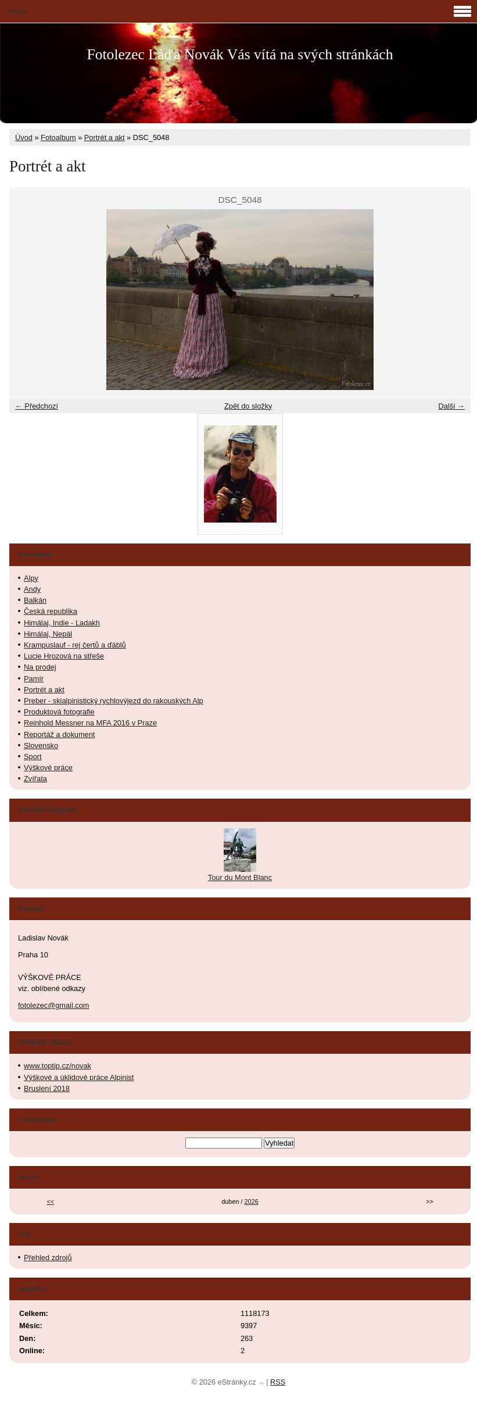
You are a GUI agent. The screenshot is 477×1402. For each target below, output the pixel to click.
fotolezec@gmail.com (53, 1005)
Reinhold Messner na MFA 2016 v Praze (90, 722)
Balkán (35, 600)
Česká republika (50, 611)
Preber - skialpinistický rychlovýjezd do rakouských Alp (113, 700)
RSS (277, 1382)
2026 (252, 1201)
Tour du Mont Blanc (240, 877)
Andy (32, 589)
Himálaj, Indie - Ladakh (62, 622)
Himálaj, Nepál (48, 634)
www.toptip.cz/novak (57, 1065)
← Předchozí (36, 406)
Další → (451, 406)
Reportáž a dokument (59, 734)
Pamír (34, 678)
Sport (33, 756)
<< (50, 1201)
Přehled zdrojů (48, 1257)
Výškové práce (48, 767)
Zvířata (35, 778)
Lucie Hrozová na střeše (64, 656)
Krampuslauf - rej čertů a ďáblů (75, 645)
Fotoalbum (58, 137)
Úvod (24, 137)
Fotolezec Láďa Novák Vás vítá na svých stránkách (240, 54)
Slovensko (41, 745)
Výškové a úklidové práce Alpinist (79, 1077)
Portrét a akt (104, 137)
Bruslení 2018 (47, 1088)
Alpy (31, 578)
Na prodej (40, 667)
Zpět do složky (248, 406)
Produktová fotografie (59, 711)
